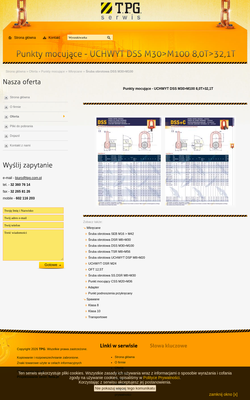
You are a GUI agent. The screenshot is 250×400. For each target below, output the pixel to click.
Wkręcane (75, 71)
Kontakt (54, 38)
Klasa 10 (94, 311)
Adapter (93, 287)
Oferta (33, 71)
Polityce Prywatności (161, 382)
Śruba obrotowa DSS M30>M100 (109, 71)
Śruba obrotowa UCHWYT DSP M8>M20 (116, 257)
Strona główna (25, 38)
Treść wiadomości (33, 245)
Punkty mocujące (53, 71)
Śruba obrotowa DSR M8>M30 (109, 239)
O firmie (15, 106)
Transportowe (97, 317)
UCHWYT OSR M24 (102, 263)
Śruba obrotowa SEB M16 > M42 (111, 233)
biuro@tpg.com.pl (28, 178)
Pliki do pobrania (21, 126)
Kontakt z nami (20, 145)
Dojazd (15, 135)
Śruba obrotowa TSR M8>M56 (109, 251)
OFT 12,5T (95, 269)
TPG (42, 349)
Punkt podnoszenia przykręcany (110, 293)
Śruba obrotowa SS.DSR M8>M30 (112, 275)
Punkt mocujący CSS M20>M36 (110, 281)
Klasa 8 (93, 305)
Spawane (91, 299)
